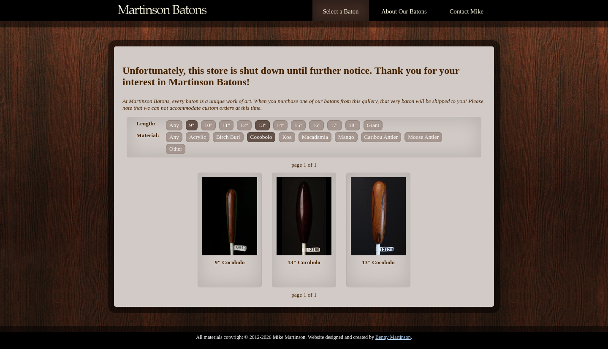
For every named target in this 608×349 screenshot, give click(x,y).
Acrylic (197, 137)
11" (226, 125)
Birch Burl (228, 137)
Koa (286, 137)
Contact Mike (466, 11)
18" (353, 125)
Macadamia (315, 137)
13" (262, 125)
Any (174, 125)
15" (298, 125)
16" (316, 125)
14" (281, 125)
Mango (346, 137)
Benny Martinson (393, 337)
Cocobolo (261, 137)
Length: (145, 123)
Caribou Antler (381, 137)
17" (335, 125)
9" (191, 125)
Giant (373, 125)
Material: (147, 135)
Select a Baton (341, 11)
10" (208, 125)
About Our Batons (403, 11)
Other (175, 149)
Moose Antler (423, 137)
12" (244, 125)
